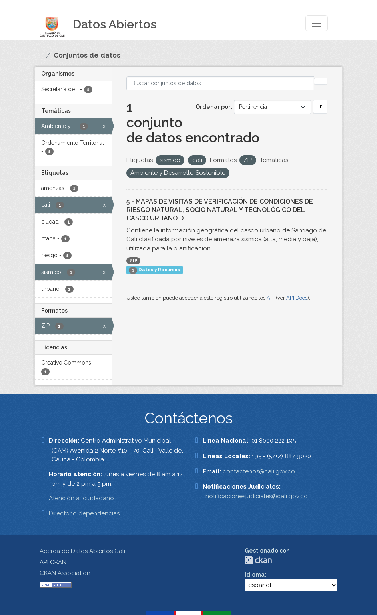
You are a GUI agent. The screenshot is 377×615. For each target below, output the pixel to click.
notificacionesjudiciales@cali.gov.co (256, 496)
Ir (320, 106)
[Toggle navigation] (316, 23)
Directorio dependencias (84, 513)
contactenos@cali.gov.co (259, 471)
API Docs (296, 298)
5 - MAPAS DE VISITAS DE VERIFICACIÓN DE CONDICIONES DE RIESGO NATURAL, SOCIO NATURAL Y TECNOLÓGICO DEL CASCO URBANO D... (219, 210)
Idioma (255, 574)
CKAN (258, 560)
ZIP (133, 261)
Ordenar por (213, 107)
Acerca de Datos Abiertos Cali (82, 551)
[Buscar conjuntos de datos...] (220, 83)
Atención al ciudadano (81, 498)
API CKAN (53, 562)
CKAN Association (65, 573)
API (271, 298)
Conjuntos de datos (87, 55)
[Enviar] (320, 81)
